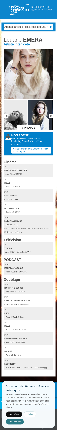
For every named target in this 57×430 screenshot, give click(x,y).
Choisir (30, 414)
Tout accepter (15, 421)
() (38, 138)
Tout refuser (14, 414)
